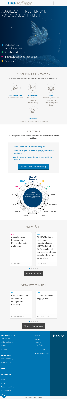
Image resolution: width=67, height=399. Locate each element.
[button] (29, 268)
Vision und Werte (7, 342)
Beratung (4, 349)
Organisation (5, 338)
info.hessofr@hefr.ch (42, 350)
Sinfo (30, 397)
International (7, 375)
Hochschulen (33, 185)
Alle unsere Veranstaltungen (33, 326)
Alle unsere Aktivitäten (33, 273)
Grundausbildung (7, 359)
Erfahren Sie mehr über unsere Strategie (33, 167)
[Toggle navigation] (56, 3)
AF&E (3, 369)
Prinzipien (22, 204)
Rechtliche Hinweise (42, 354)
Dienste (3, 346)
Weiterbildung (6, 362)
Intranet (37, 335)
